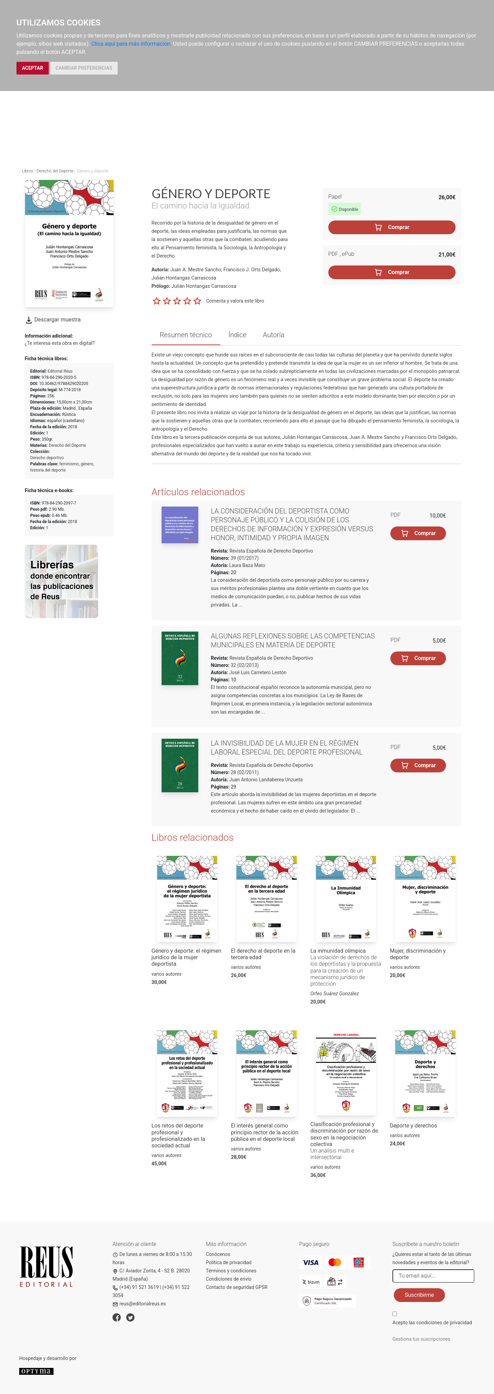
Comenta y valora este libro (235, 300)
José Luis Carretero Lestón (257, 672)
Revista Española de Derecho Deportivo (270, 551)
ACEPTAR (32, 68)
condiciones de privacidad (444, 1322)
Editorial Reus (60, 371)
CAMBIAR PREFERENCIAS (84, 68)
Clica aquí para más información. (131, 44)
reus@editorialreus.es (139, 1303)
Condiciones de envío (228, 1279)
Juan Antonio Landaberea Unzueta (266, 779)
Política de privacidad (228, 1262)
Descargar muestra (53, 319)
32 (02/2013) (244, 665)
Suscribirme (419, 1295)
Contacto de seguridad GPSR (237, 1287)
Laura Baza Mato (247, 565)
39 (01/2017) (244, 558)
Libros (27, 171)
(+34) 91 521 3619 (136, 1287)
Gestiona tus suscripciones (421, 1339)
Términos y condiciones (231, 1270)
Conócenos (218, 1254)
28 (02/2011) (244, 772)
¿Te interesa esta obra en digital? (60, 343)
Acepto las (432, 1322)
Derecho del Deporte (55, 171)
